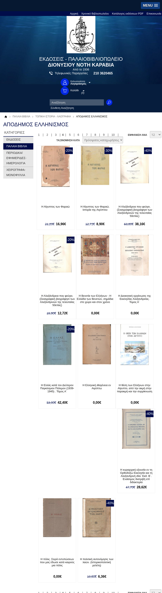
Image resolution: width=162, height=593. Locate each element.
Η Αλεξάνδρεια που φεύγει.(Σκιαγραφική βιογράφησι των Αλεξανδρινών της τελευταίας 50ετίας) (113, 213)
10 (113, 134)
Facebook (93, 506)
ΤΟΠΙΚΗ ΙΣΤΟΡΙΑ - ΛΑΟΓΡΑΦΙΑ (53, 116)
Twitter (91, 513)
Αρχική (74, 13)
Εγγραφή (12, 512)
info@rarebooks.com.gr (21, 563)
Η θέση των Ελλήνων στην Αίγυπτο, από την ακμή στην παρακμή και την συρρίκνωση (51, 390)
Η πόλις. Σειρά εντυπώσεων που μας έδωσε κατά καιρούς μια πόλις (113, 390)
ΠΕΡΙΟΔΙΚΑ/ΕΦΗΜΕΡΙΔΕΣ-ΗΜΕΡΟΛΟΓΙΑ (16, 158)
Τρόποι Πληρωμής (90, 469)
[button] (150, 5)
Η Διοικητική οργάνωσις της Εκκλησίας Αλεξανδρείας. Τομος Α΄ (82, 299)
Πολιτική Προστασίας (19, 482)
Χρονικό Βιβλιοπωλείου (95, 13)
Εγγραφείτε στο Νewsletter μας (50, 440)
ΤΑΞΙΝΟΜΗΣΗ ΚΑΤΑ (68, 140)
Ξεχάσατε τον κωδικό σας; (22, 519)
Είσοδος (12, 506)
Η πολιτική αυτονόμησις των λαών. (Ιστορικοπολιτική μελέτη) (144, 390)
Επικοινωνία (154, 13)
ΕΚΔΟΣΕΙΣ (13, 139)
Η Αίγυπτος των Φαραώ (51, 206)
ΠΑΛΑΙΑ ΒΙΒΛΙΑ (21, 116)
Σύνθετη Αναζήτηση (62, 107)
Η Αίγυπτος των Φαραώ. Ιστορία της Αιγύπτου (82, 209)
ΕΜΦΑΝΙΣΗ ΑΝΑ (137, 134)
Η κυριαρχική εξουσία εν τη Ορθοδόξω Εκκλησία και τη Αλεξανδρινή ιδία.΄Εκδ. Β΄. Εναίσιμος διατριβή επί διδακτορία (81, 393)
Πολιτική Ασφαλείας (90, 482)
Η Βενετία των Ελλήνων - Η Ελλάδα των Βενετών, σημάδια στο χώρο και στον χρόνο (51, 300)
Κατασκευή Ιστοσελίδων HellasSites (135, 583)
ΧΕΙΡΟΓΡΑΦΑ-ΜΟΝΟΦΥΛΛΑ (16, 172)
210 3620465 (103, 73)
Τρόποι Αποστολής (90, 475)
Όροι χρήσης (15, 475)
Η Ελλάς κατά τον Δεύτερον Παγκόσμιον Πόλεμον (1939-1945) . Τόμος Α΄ (113, 300)
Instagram (93, 519)
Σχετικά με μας (16, 469)
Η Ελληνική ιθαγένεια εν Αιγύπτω (144, 297)
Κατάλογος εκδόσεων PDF (127, 13)
